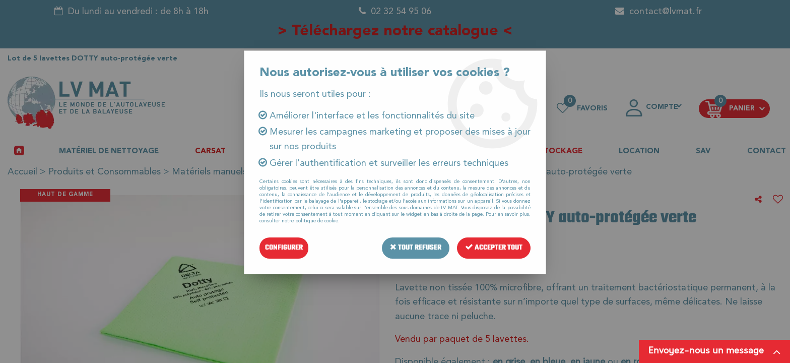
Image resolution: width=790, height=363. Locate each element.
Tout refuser (415, 248)
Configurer (284, 248)
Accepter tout (493, 248)
